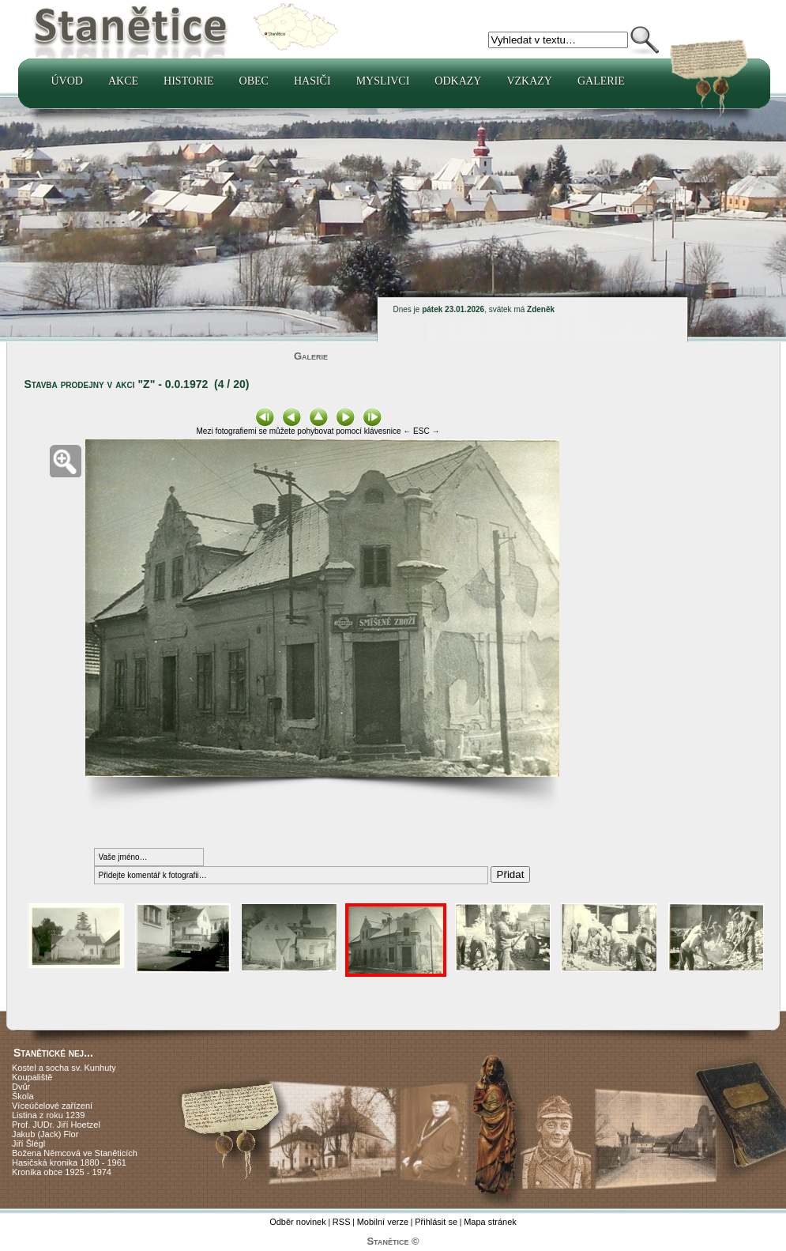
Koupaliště (32, 1077)
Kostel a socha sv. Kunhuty (64, 1067)
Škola (23, 1096)
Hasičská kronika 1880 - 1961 (69, 1162)
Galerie (601, 81)
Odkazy (457, 81)
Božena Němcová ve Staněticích (74, 1153)
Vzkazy (529, 81)
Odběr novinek (297, 1222)
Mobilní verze (382, 1222)
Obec (254, 81)
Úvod (67, 81)
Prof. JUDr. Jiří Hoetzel (56, 1124)
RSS (342, 1222)
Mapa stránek (490, 1222)
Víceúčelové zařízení (52, 1105)
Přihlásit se (436, 1222)
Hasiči (312, 81)
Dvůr (21, 1086)
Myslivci (383, 81)
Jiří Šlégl (28, 1143)
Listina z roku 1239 (48, 1115)
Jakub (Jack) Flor (45, 1134)
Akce (123, 81)
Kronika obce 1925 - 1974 (61, 1172)
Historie (189, 81)
